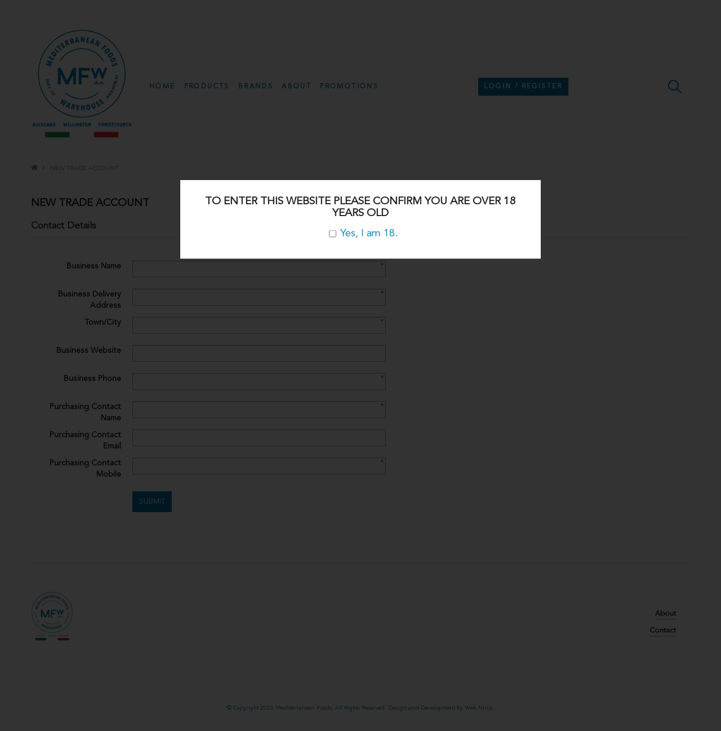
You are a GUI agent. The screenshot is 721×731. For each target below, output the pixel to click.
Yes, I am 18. (363, 233)
